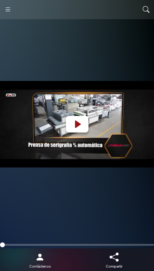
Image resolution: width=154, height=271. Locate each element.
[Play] (77, 124)
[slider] (77, 244)
